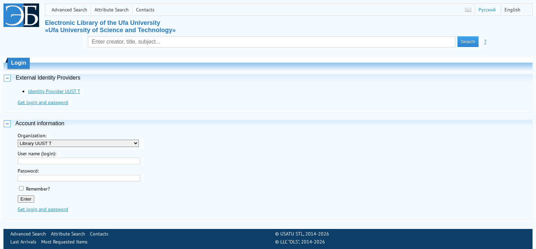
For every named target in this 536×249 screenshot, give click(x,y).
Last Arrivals (23, 242)
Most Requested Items (64, 242)
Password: (28, 171)
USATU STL (291, 234)
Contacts (145, 10)
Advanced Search (69, 10)
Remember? (38, 189)
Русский (487, 10)
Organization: (32, 135)
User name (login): (37, 153)
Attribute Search (111, 10)
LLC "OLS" (289, 242)
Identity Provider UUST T (54, 91)
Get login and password (43, 102)
